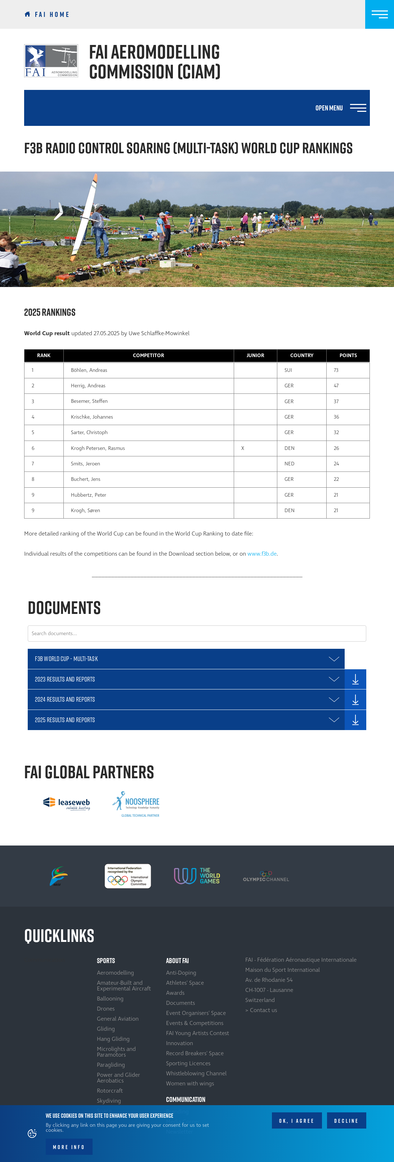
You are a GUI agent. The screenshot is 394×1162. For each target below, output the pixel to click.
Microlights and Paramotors (116, 1052)
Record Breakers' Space (195, 1053)
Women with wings (190, 1084)
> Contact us (261, 1010)
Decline (346, 1122)
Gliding (106, 1029)
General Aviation (118, 1019)
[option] (66, 804)
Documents (180, 1003)
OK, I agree (297, 1122)
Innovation (179, 1043)
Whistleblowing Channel (196, 1073)
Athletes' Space (185, 983)
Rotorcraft (110, 1091)
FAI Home (53, 14)
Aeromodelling (115, 973)
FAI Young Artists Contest (197, 1033)
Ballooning (110, 999)
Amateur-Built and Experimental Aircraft (124, 986)
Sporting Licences (188, 1063)
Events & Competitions (194, 1023)
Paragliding (111, 1065)
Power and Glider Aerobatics (118, 1078)
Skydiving (109, 1101)
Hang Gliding (113, 1039)
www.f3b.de (262, 554)
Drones (106, 1009)
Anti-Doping (181, 973)
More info (69, 1148)
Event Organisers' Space (196, 1013)
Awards (175, 993)
